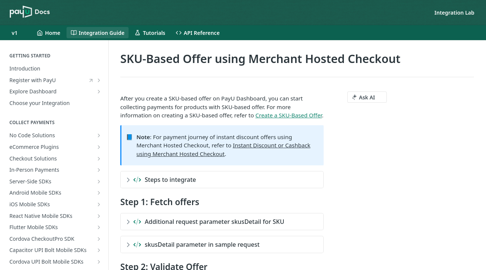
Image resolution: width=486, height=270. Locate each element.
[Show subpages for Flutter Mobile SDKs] (99, 227)
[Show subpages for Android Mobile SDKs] (99, 193)
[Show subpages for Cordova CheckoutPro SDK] (99, 239)
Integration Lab (454, 12)
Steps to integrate (161, 180)
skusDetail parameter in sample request (193, 244)
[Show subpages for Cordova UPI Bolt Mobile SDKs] (99, 262)
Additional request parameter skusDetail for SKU (205, 222)
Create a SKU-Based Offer (289, 115)
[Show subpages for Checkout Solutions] (99, 159)
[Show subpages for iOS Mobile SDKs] (99, 204)
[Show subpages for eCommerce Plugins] (99, 147)
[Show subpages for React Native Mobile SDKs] (99, 216)
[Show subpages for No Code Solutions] (99, 135)
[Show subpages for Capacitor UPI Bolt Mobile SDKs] (99, 250)
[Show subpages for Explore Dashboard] (99, 91)
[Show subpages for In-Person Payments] (99, 170)
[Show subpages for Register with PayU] (99, 80)
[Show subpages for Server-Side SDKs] (99, 181)
